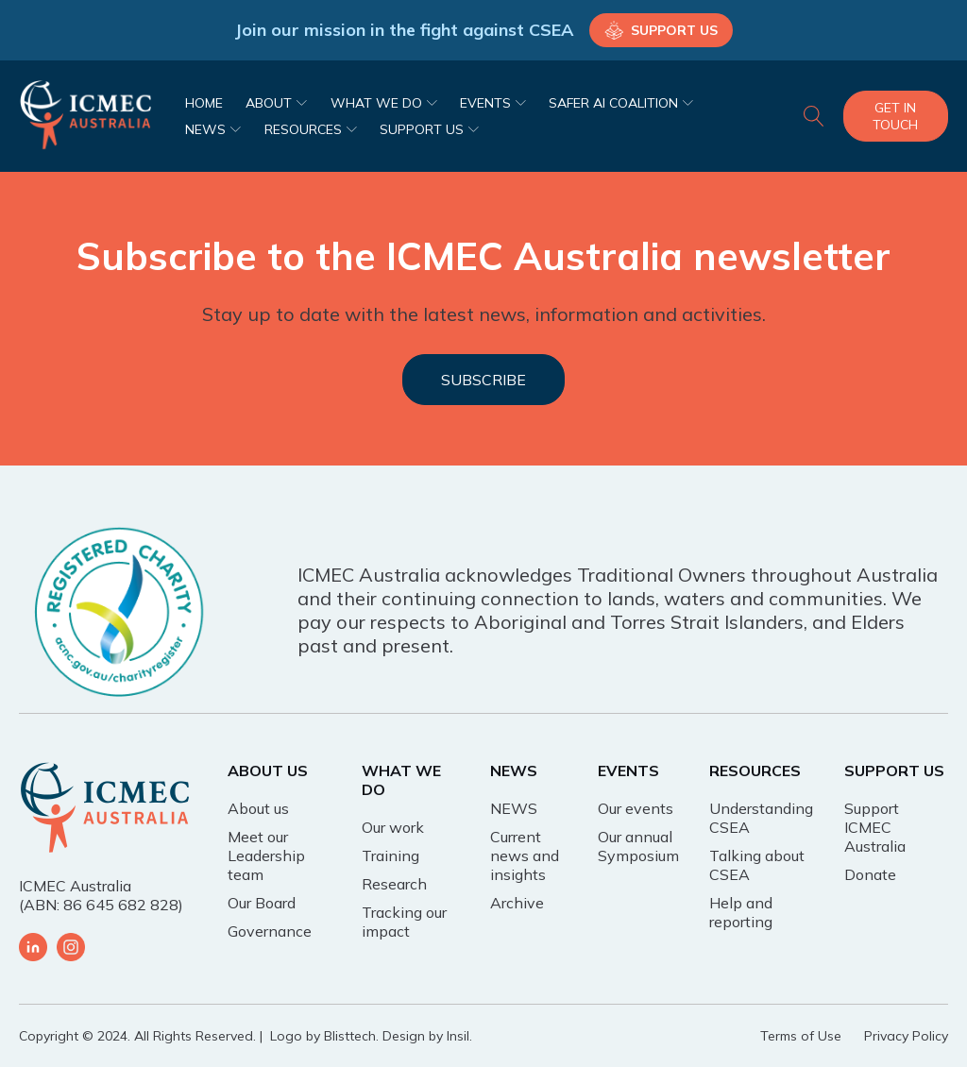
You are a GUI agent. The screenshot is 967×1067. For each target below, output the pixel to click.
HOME (204, 102)
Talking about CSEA (757, 865)
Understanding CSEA (761, 818)
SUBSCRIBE (483, 379)
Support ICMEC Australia (875, 827)
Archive (517, 902)
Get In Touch (895, 116)
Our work (393, 827)
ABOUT (276, 102)
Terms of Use (800, 1035)
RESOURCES (310, 129)
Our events (635, 808)
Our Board (262, 902)
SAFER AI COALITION (621, 102)
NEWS (213, 129)
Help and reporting (740, 912)
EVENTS (493, 102)
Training (390, 855)
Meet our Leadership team (266, 855)
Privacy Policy (906, 1035)
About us (258, 808)
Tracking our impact (404, 921)
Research (394, 883)
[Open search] (814, 116)
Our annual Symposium (638, 846)
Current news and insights (524, 855)
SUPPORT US (429, 129)
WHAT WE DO (384, 102)
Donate (870, 874)
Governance (270, 931)
